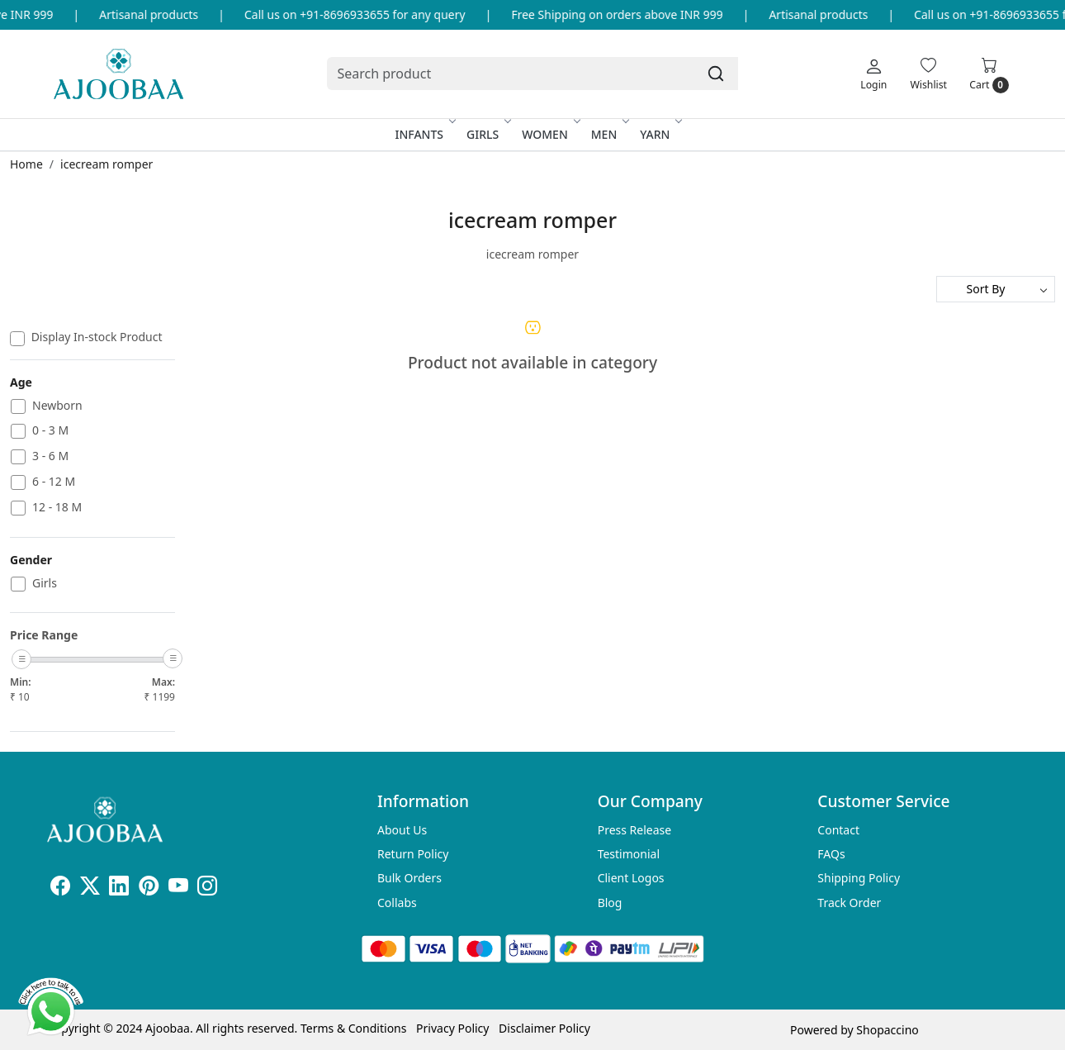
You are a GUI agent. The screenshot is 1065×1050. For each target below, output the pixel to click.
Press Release (635, 830)
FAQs (831, 854)
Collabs (397, 902)
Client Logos (631, 878)
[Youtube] (178, 888)
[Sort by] (995, 289)
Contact (838, 830)
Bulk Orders (409, 878)
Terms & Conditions (354, 1028)
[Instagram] (207, 888)
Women (550, 134)
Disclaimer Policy (544, 1028)
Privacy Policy (452, 1028)
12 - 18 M (57, 508)
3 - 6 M (50, 456)
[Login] (873, 74)
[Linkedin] (119, 888)
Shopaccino (887, 1030)
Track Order (849, 902)
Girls (487, 134)
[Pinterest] (148, 888)
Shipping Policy (858, 878)
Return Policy (412, 854)
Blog (610, 902)
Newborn (57, 406)
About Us (402, 830)
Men (609, 134)
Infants (424, 134)
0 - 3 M (50, 431)
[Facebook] (60, 888)
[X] (90, 888)
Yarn (659, 134)
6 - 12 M (53, 482)
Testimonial (629, 854)
